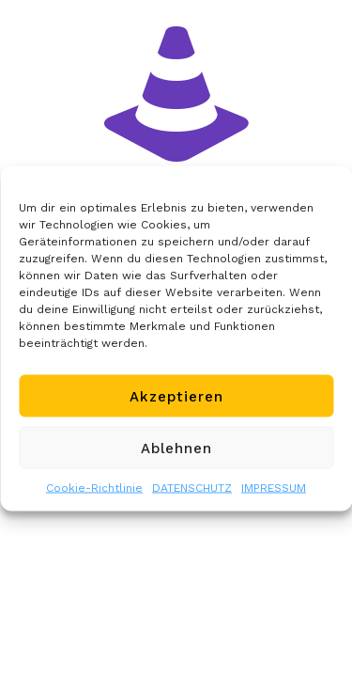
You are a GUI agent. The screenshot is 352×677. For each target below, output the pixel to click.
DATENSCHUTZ (192, 488)
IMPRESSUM (273, 488)
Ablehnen (176, 447)
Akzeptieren (176, 395)
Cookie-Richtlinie (94, 488)
